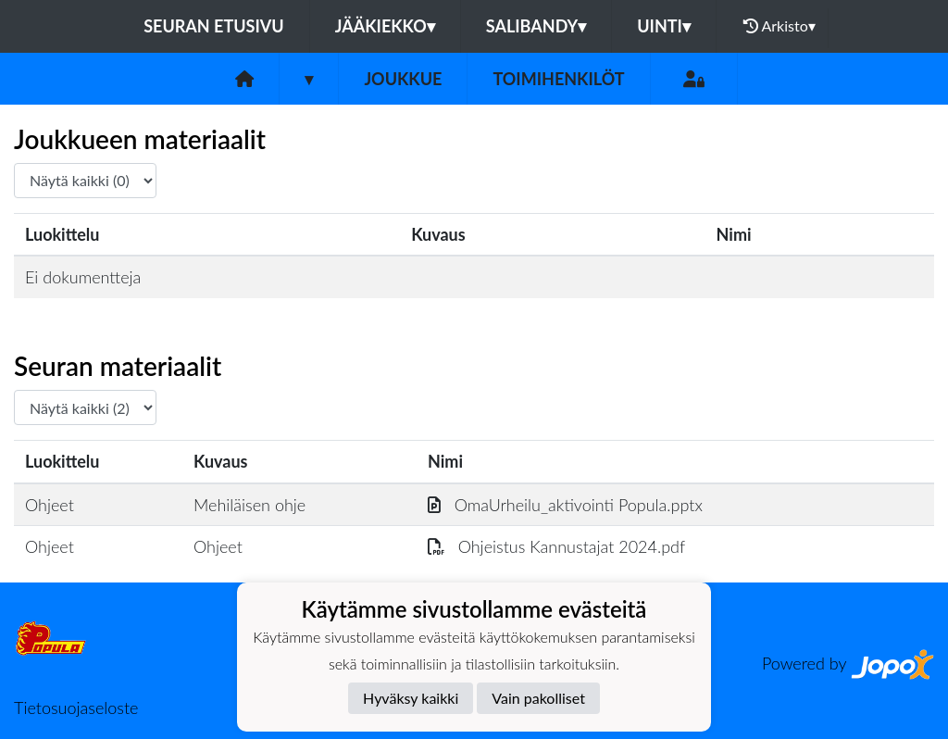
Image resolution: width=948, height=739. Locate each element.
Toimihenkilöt (558, 79)
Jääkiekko (385, 26)
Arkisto (779, 26)
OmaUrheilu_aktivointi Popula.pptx (565, 505)
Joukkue (403, 79)
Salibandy (536, 26)
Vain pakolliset (538, 698)
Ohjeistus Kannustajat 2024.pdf (556, 546)
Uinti (664, 26)
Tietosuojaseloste (76, 707)
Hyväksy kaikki (410, 698)
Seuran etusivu (213, 26)
